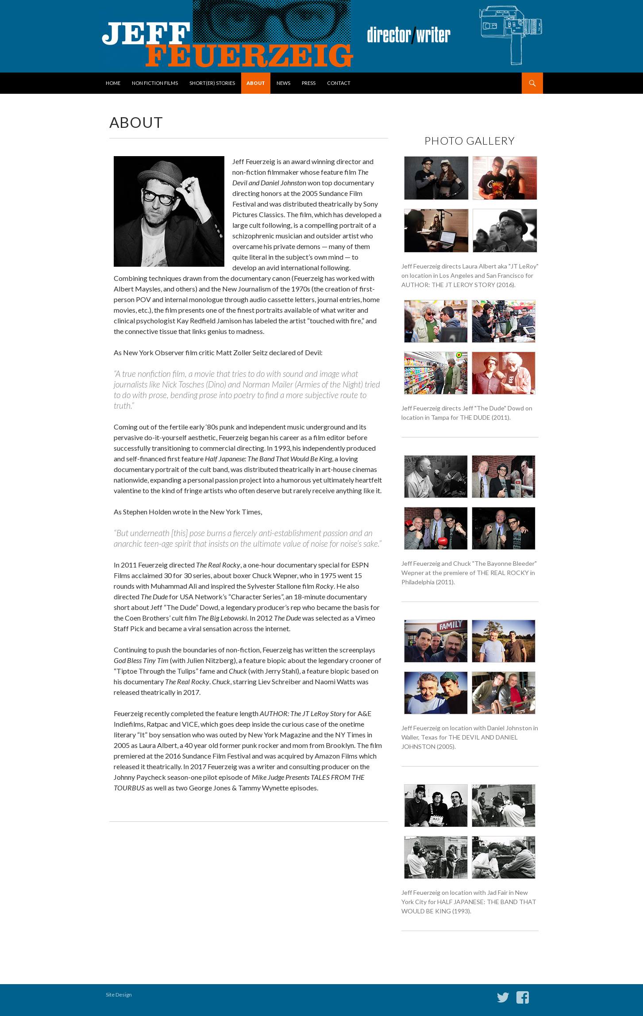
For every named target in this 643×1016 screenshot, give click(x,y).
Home (113, 83)
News (283, 83)
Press (309, 83)
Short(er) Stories (212, 83)
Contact (338, 83)
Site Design (119, 994)
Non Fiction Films (155, 83)
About (255, 83)
